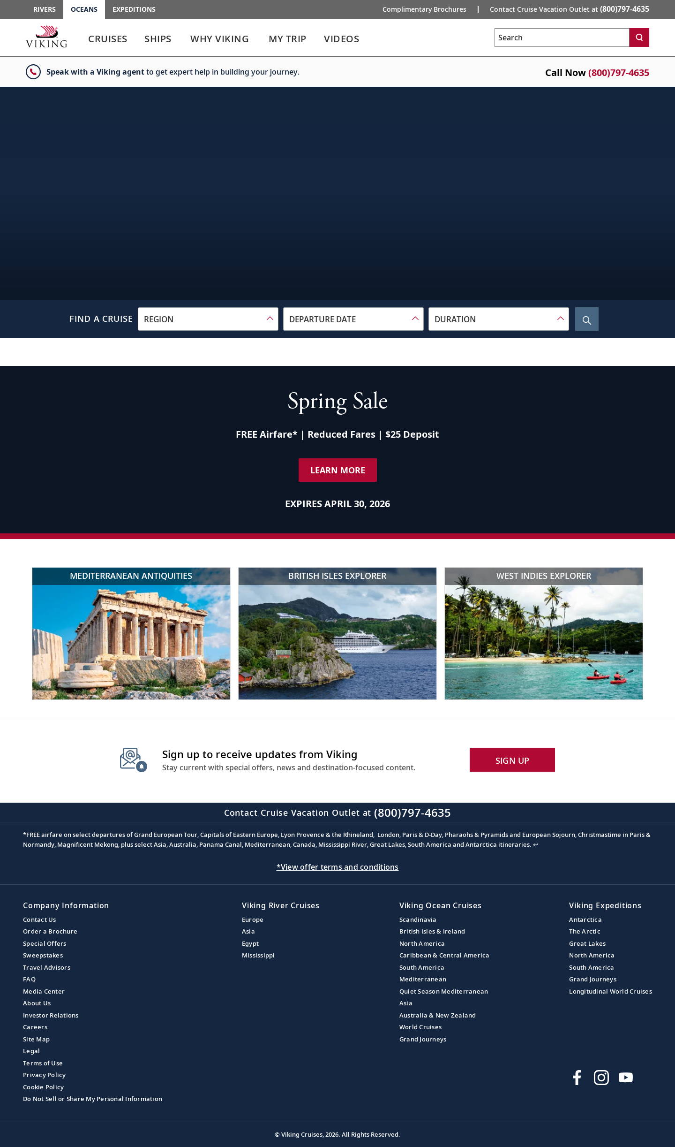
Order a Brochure (50, 931)
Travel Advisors (46, 967)
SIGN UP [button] (512, 760)
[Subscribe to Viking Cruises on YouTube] (625, 1077)
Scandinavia (418, 919)
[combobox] (208, 319)
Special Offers (45, 943)
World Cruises (420, 1027)
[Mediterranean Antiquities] (131, 633)
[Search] (639, 37)
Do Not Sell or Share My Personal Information (92, 1098)
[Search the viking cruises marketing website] (562, 37)
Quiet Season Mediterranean (443, 991)
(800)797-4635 (618, 72)
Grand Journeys (423, 1039)
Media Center (44, 991)
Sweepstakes (43, 955)
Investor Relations (51, 1015)
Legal (31, 1051)
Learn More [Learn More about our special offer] (337, 470)
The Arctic (584, 931)
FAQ (29, 979)
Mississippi (258, 955)
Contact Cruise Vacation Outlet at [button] (569, 9)
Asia (248, 931)
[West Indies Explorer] (543, 633)
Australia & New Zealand (437, 1015)
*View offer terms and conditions (338, 867)
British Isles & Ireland (432, 931)
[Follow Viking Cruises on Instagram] (601, 1077)
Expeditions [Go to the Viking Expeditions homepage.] (134, 9)
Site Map (36, 1039)
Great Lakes (587, 943)
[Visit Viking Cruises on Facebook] (577, 1077)
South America (421, 967)
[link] (107, 41)
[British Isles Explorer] (337, 633)
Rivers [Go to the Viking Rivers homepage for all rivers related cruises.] (44, 9)
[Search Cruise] (587, 319)
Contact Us (39, 919)
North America (422, 943)
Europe (253, 919)
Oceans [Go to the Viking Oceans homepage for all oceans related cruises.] (84, 9)
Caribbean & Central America (444, 955)
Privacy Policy (44, 1075)
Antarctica (585, 919)
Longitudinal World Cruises (610, 991)
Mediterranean (422, 979)
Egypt (250, 943)
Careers (35, 1027)
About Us (37, 1003)
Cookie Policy (43, 1087)
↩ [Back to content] (535, 844)
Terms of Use (43, 1063)
